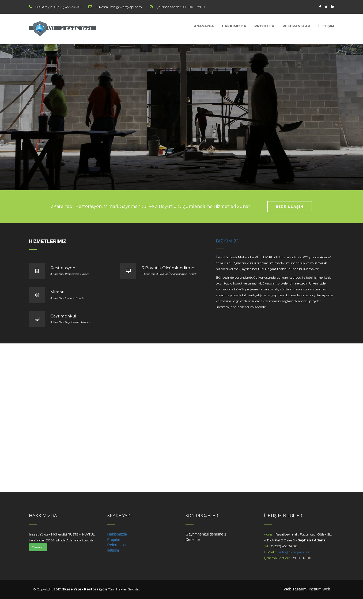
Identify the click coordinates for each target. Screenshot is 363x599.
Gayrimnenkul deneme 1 (206, 534)
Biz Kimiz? (227, 241)
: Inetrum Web (306, 589)
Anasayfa (204, 26)
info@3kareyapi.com (295, 552)
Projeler (264, 26)
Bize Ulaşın (290, 206)
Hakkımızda (234, 26)
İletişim (326, 26)
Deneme (193, 539)
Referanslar (296, 26)
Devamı (38, 547)
